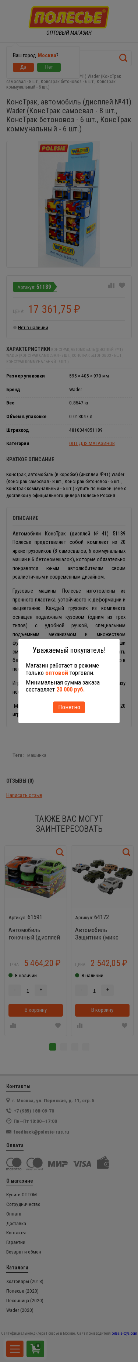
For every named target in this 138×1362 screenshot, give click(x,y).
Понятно (69, 707)
